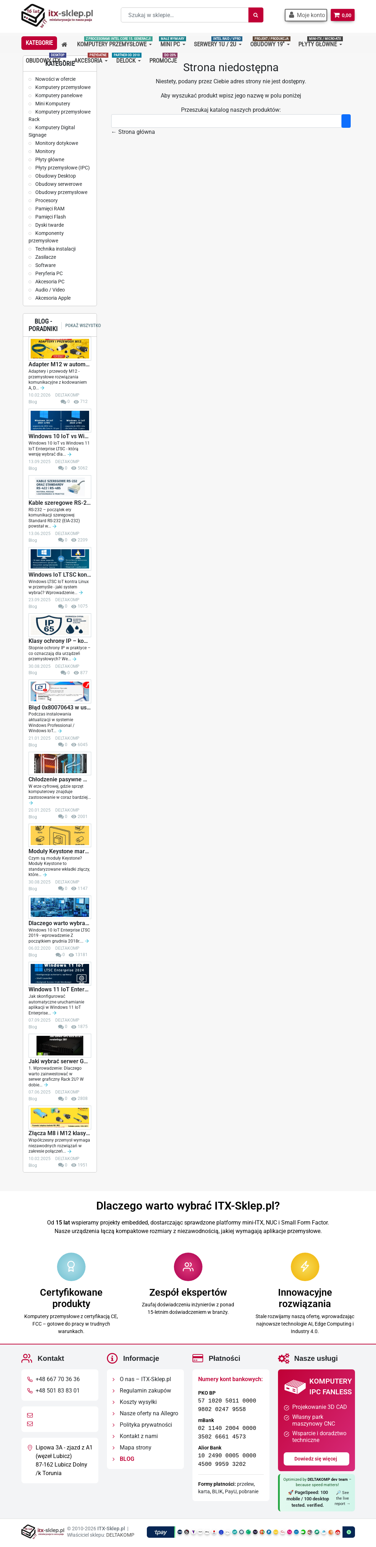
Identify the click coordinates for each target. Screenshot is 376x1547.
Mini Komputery (52, 103)
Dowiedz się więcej (316, 1458)
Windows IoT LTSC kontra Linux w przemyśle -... (60, 575)
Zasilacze (45, 257)
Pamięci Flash (50, 217)
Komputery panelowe (58, 95)
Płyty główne (49, 159)
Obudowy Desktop (55, 176)
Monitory (44, 151)
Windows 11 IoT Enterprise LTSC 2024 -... (60, 989)
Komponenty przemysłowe (46, 236)
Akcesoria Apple (52, 298)
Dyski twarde (49, 225)
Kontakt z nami (135, 1436)
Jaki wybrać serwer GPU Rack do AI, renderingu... (60, 1061)
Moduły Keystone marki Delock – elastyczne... (60, 851)
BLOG (123, 1459)
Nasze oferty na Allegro (145, 1413)
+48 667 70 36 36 (58, 1379)
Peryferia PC (48, 273)
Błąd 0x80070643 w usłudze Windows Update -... (60, 707)
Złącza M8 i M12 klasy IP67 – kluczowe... (60, 1133)
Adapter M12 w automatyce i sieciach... (60, 364)
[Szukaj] (253, 14)
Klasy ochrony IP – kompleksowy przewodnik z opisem (60, 641)
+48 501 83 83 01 (58, 1390)
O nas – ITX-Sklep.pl (142, 1379)
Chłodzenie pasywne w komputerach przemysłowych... (60, 779)
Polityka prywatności (142, 1424)
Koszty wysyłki (135, 1402)
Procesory (46, 200)
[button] (304, 15)
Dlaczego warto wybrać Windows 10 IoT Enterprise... (60, 923)
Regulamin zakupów (142, 1390)
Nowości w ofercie (55, 79)
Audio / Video (49, 290)
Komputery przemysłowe (62, 87)
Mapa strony (132, 1447)
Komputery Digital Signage (52, 131)
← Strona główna (133, 132)
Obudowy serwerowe (58, 184)
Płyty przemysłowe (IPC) (62, 168)
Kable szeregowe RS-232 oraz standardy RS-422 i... (60, 503)
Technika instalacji (55, 249)
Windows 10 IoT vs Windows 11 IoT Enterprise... (60, 436)
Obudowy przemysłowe (60, 192)
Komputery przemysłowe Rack (60, 115)
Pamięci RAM (49, 208)
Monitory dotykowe (56, 143)
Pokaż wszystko (83, 325)
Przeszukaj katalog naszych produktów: (231, 109)
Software (45, 265)
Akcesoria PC (49, 281)
